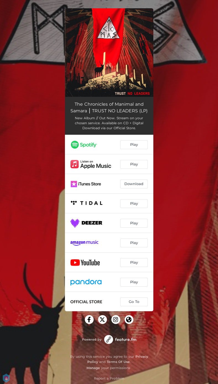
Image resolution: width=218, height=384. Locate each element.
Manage (93, 368)
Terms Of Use (118, 362)
